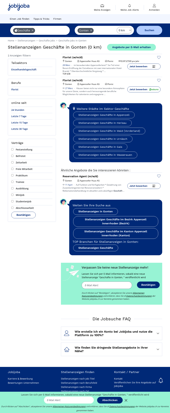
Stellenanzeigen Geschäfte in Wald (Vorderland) (109, 130)
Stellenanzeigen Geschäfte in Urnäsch (102, 138)
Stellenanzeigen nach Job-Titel (78, 378)
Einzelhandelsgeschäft (24, 69)
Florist (14, 89)
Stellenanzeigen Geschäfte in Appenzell (103, 114)
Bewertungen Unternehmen (23, 382)
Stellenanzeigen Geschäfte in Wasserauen (105, 154)
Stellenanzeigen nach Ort (75, 391)
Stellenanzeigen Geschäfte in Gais (100, 146)
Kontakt (118, 378)
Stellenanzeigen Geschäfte (95, 247)
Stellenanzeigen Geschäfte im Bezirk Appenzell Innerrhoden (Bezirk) (115, 221)
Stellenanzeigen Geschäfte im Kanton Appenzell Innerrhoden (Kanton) (115, 233)
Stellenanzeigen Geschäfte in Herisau (102, 122)
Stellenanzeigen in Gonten (95, 211)
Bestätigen (23, 214)
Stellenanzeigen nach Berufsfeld (79, 382)
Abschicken (110, 400)
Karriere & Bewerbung (20, 378)
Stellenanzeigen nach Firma (76, 387)
